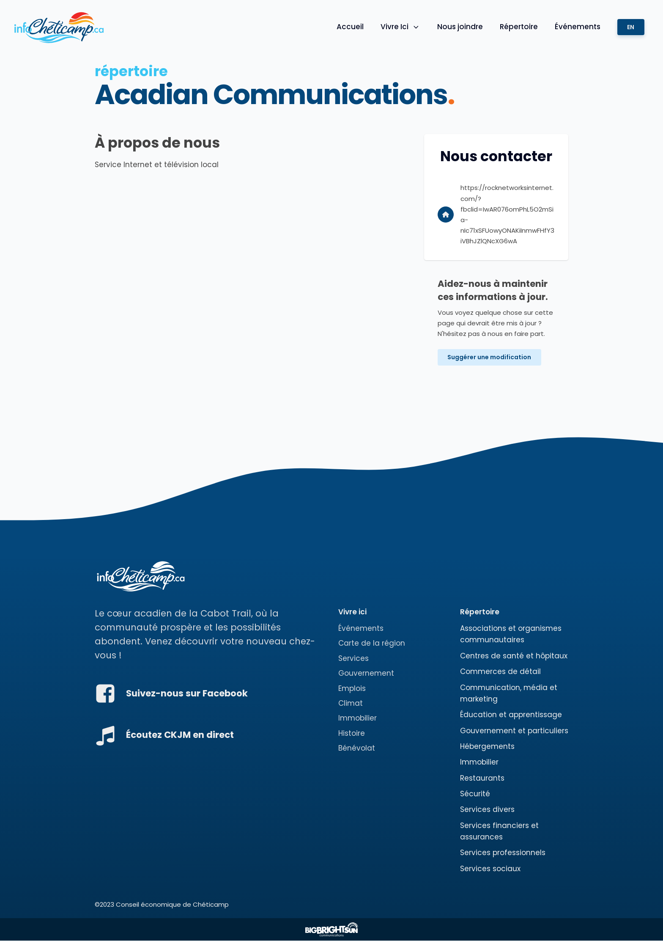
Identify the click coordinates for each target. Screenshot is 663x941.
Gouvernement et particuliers (514, 731)
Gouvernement (366, 674)
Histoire (351, 733)
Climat (350, 703)
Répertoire (518, 27)
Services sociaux (490, 869)
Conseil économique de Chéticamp (172, 904)
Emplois (352, 688)
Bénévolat (356, 748)
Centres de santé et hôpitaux (513, 656)
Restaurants (482, 778)
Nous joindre (459, 27)
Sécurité (475, 794)
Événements (577, 27)
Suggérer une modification (489, 357)
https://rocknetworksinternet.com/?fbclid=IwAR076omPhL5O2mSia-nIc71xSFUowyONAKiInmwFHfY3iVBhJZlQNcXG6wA (507, 214)
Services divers (487, 810)
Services (353, 658)
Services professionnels (502, 853)
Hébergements (487, 746)
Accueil (349, 27)
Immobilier (357, 718)
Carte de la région (371, 643)
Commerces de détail (500, 672)
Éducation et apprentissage (511, 715)
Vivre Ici (400, 27)
